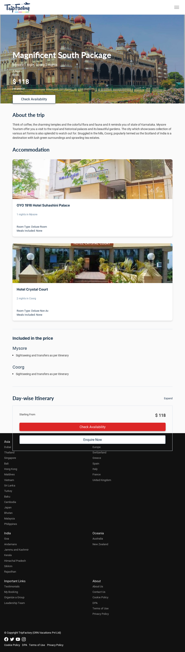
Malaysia (9, 518)
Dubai (7, 447)
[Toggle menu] (176, 7)
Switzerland (99, 452)
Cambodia (10, 502)
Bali (6, 463)
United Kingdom (101, 480)
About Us (97, 586)
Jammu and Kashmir (16, 549)
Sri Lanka (9, 485)
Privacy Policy (100, 614)
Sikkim (8, 566)
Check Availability (34, 99)
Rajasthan (10, 571)
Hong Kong (10, 469)
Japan (7, 507)
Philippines (10, 524)
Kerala (8, 555)
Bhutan (8, 513)
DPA (95, 603)
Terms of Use (100, 608)
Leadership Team (14, 603)
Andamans (10, 544)
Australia (97, 538)
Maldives (9, 474)
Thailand (9, 452)
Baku (7, 496)
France (96, 474)
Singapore (10, 458)
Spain (95, 463)
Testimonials (12, 586)
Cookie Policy (100, 597)
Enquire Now (92, 439)
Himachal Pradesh (15, 561)
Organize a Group (14, 597)
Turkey (8, 491)
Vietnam (9, 480)
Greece (96, 458)
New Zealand (100, 544)
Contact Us (98, 592)
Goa (6, 538)
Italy (95, 469)
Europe (96, 447)
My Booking (11, 592)
